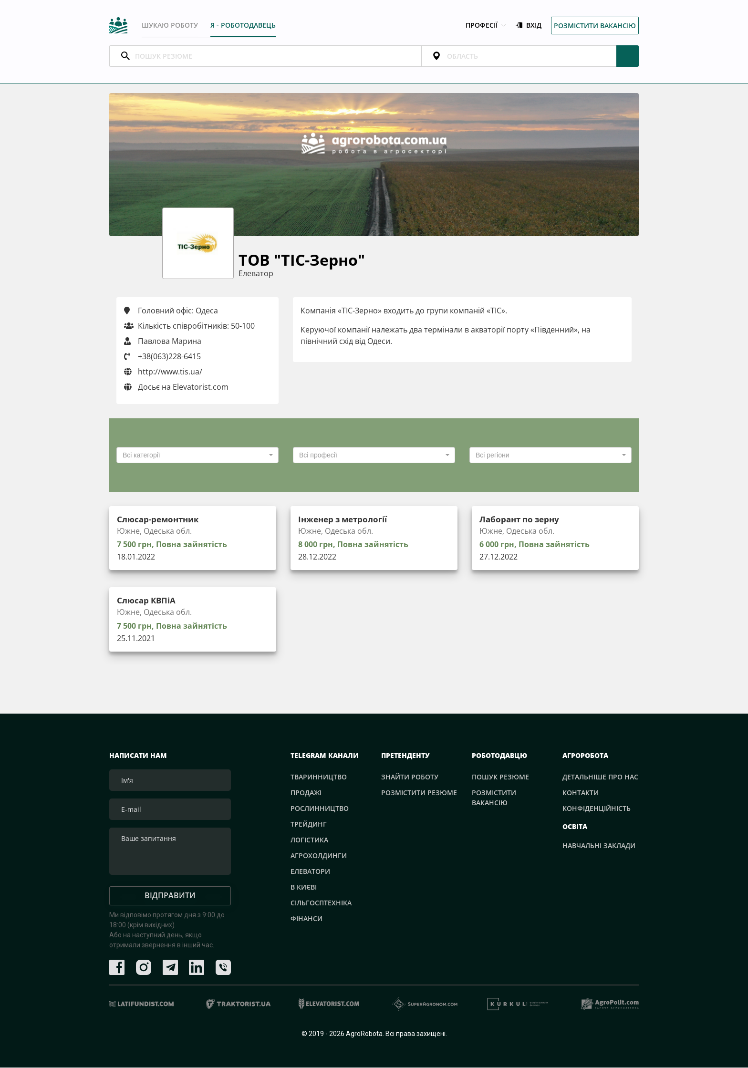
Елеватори (310, 871)
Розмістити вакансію (595, 25)
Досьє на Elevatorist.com (176, 387)
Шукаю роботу (170, 25)
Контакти (580, 793)
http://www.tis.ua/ (163, 372)
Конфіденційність (596, 808)
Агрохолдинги (319, 856)
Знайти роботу (409, 777)
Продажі (306, 793)
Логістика (309, 840)
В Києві (304, 887)
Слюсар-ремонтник (160, 519)
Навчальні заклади (598, 845)
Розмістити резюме (419, 793)
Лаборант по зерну (521, 519)
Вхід (528, 25)
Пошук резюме (500, 777)
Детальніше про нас (600, 777)
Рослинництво (320, 808)
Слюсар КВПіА (148, 601)
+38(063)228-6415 (169, 357)
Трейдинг (309, 824)
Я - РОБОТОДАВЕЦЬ (243, 25)
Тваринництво (319, 777)
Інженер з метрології (346, 519)
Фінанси (306, 918)
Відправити (170, 896)
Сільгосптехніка (321, 903)
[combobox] (197, 455)
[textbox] (195, 455)
